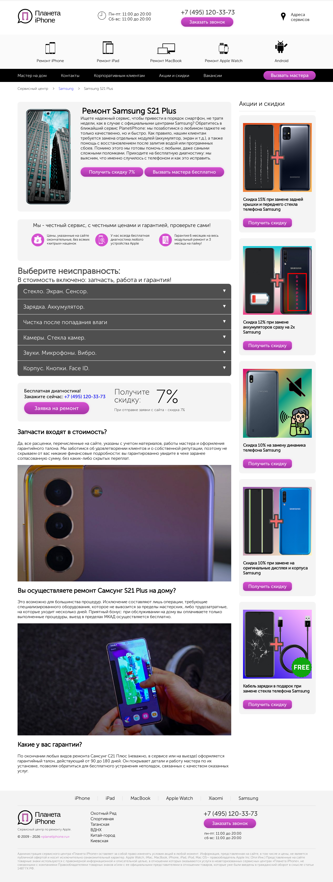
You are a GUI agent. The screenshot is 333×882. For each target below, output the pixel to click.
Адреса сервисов (300, 17)
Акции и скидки (174, 75)
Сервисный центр (33, 88)
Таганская (100, 824)
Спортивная (102, 818)
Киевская (99, 840)
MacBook (140, 798)
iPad (110, 798)
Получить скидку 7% (112, 172)
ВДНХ (96, 829)
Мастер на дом (32, 75)
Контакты (70, 75)
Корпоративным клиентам (119, 75)
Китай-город (103, 835)
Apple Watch (179, 798)
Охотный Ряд (103, 813)
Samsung (66, 88)
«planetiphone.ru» (55, 837)
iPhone (82, 798)
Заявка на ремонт (57, 408)
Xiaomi (216, 798)
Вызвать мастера (289, 75)
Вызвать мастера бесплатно (184, 172)
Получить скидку (267, 223)
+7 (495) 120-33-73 (208, 12)
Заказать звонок (207, 22)
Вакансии (213, 75)
